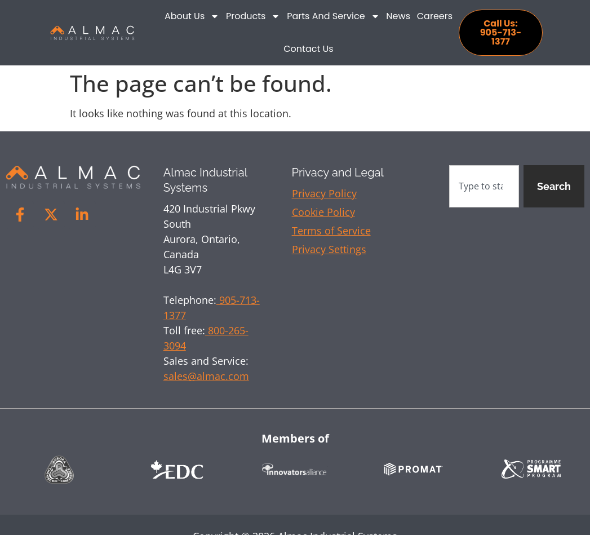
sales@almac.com (206, 376)
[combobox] (484, 186)
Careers (435, 16)
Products (253, 16)
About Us (192, 16)
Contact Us (308, 48)
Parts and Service (333, 16)
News (398, 16)
